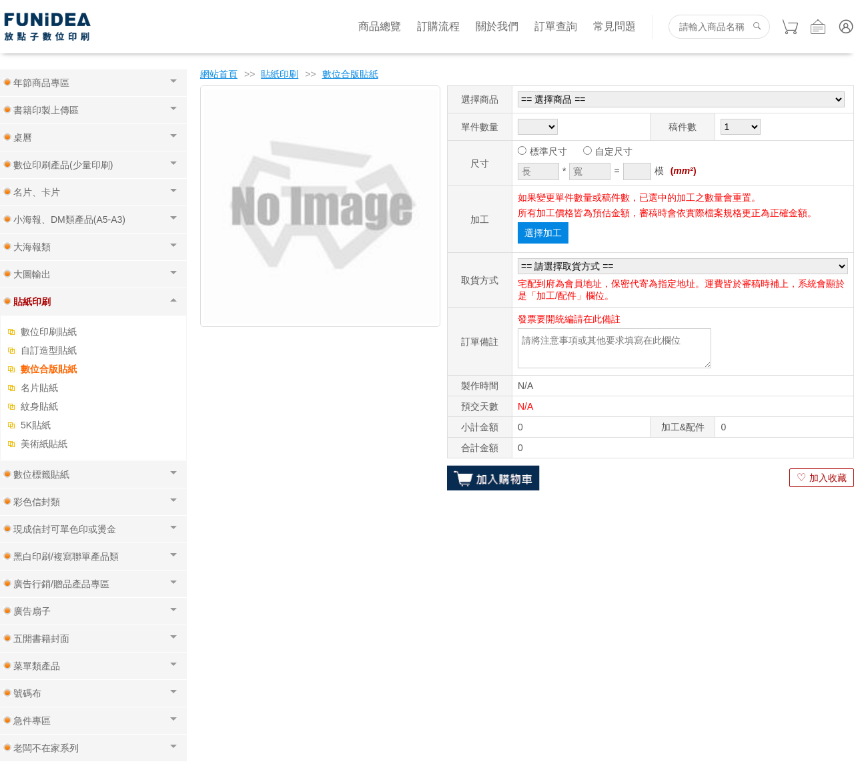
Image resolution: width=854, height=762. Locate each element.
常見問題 (614, 26)
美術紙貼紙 (44, 443)
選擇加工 (543, 233)
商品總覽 (379, 26)
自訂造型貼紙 (49, 350)
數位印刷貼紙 (49, 331)
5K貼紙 (36, 425)
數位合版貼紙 (49, 369)
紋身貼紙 (39, 406)
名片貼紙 (39, 387)
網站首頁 (219, 74)
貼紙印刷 (279, 74)
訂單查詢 (555, 26)
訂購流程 (438, 26)
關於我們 (497, 26)
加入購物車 (493, 477)
